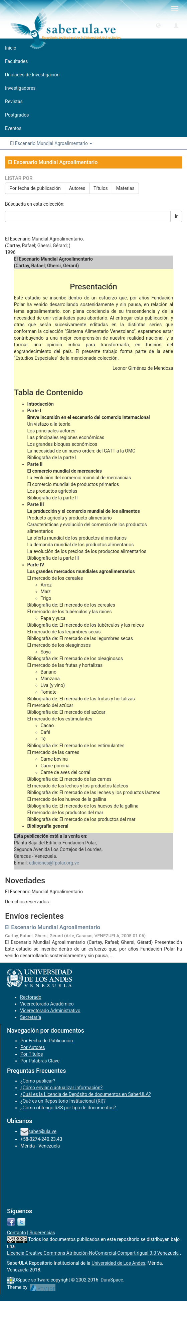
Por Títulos (31, 1054)
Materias (125, 188)
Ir (176, 216)
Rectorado (30, 997)
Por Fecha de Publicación (46, 1040)
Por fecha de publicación (35, 188)
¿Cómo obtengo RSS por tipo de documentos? (68, 1107)
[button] (158, 25)
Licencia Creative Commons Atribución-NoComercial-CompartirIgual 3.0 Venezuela (93, 1253)
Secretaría (30, 1017)
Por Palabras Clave (39, 1060)
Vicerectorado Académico (47, 1004)
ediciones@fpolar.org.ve (54, 862)
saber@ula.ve (42, 1131)
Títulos (101, 188)
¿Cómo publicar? (37, 1081)
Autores (77, 188)
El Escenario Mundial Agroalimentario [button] (51, 143)
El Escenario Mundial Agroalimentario (52, 927)
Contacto (16, 1232)
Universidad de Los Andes (118, 1263)
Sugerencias (42, 1232)
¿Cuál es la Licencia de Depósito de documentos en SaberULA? (85, 1094)
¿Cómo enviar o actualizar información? (61, 1087)
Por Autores (32, 1047)
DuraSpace (112, 1279)
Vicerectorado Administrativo (50, 1010)
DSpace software (31, 1279)
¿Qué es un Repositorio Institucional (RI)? (63, 1101)
